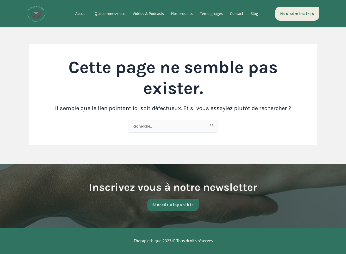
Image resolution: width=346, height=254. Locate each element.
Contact (240, 13)
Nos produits (182, 13)
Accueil (77, 13)
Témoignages (213, 13)
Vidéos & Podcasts (146, 13)
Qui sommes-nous (107, 13)
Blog (258, 13)
